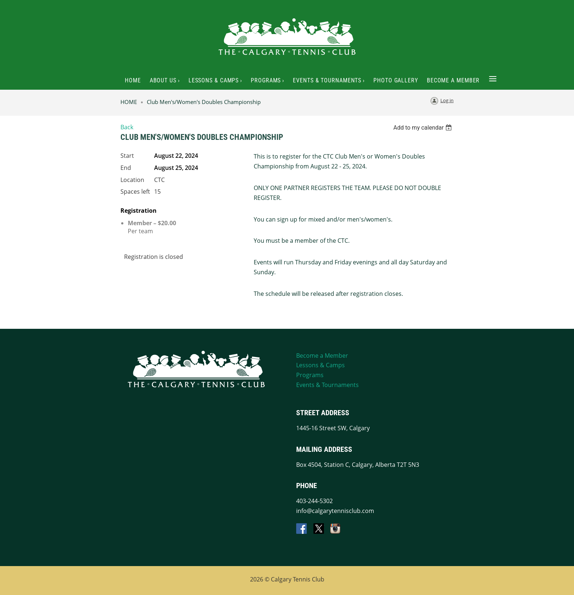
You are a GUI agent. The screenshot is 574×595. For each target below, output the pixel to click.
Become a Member (322, 356)
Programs (310, 375)
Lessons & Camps (320, 365)
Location (132, 180)
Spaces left (135, 191)
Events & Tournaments (327, 385)
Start (127, 156)
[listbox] (423, 127)
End (125, 168)
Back (126, 127)
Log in (447, 100)
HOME (128, 101)
